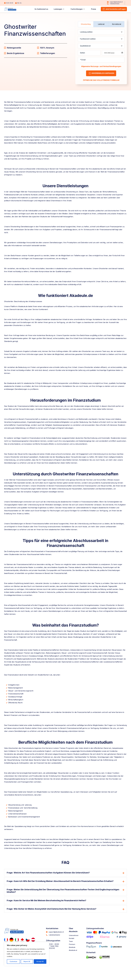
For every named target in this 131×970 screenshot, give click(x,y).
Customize (13, 961)
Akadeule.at (73, 952)
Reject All (27, 961)
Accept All (40, 961)
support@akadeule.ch (114, 2)
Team (71, 943)
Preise (93, 9)
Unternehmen (74, 937)
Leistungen (60, 9)
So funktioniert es (44, 9)
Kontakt (72, 940)
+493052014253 (112, 4)
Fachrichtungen (78, 9)
